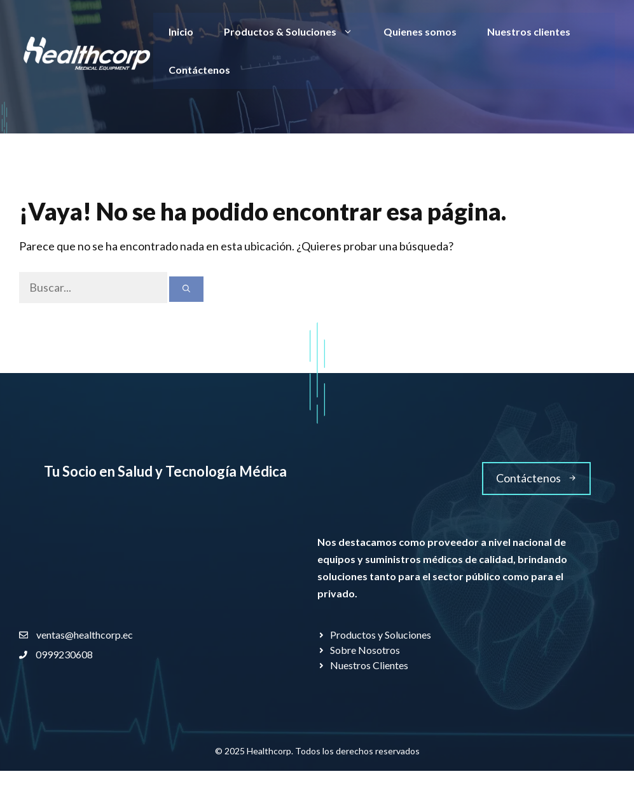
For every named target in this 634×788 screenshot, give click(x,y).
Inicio (181, 31)
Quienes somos (420, 31)
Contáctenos (199, 70)
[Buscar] (186, 289)
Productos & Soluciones (296, 32)
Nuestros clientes (528, 31)
